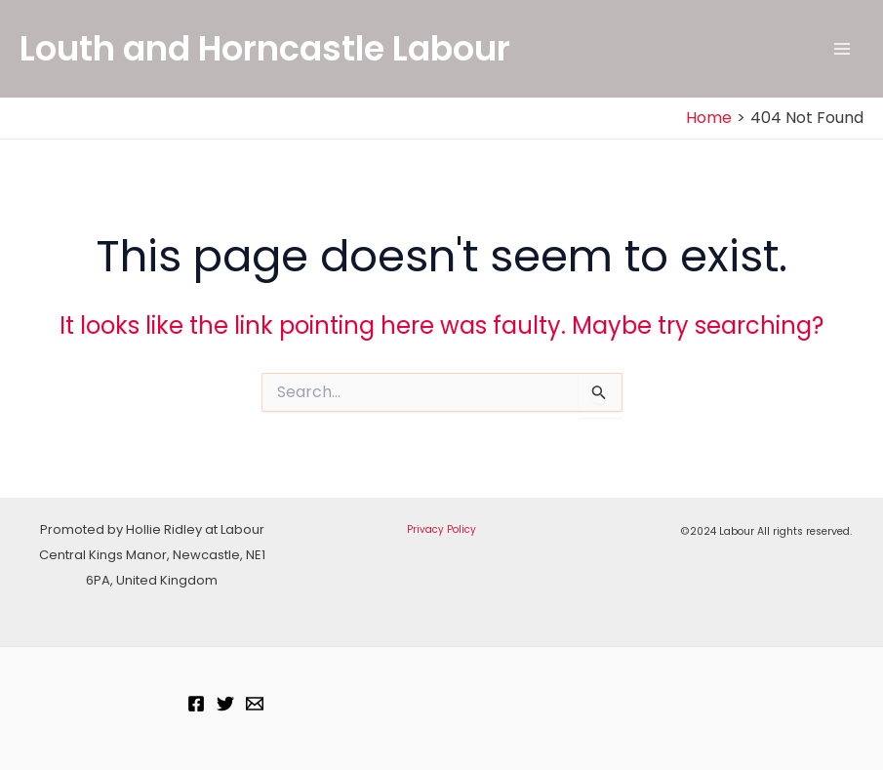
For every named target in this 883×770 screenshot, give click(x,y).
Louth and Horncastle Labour (265, 48)
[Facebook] (196, 703)
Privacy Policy (441, 529)
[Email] (254, 703)
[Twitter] (225, 703)
